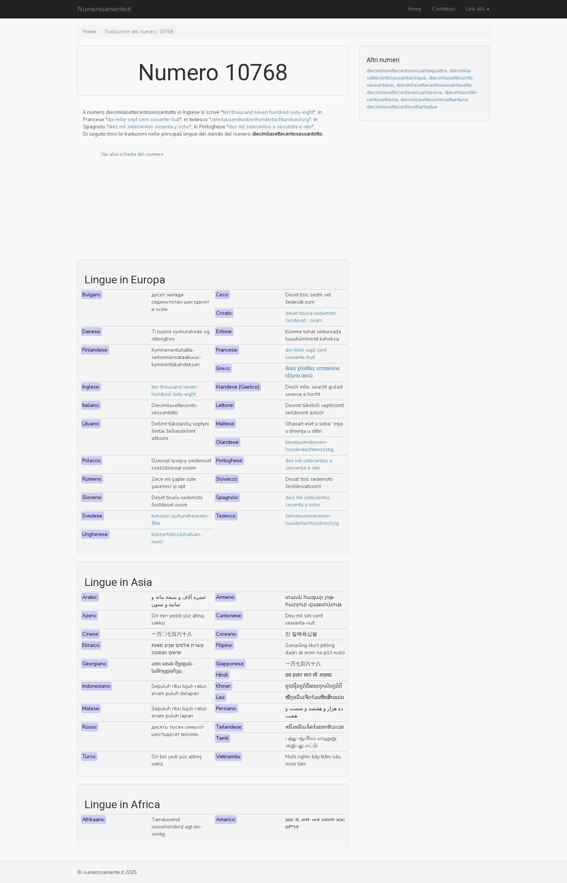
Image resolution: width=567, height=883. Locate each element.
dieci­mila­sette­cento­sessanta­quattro (407, 70)
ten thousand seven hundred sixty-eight (268, 112)
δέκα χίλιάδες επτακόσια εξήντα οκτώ (312, 372)
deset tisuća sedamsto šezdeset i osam (310, 317)
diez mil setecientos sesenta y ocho (148, 126)
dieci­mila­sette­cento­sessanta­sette (434, 85)
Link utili (478, 8)
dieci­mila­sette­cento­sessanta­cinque (419, 74)
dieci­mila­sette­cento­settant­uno (434, 99)
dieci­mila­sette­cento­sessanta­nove (404, 92)
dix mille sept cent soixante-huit (143, 119)
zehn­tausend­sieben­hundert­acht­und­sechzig (260, 119)
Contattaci (443, 8)
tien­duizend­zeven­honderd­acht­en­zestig (309, 446)
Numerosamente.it (104, 9)
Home (414, 8)
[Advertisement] (213, 208)
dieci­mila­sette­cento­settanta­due (402, 106)
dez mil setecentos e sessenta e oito (270, 126)
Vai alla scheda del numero (132, 154)
